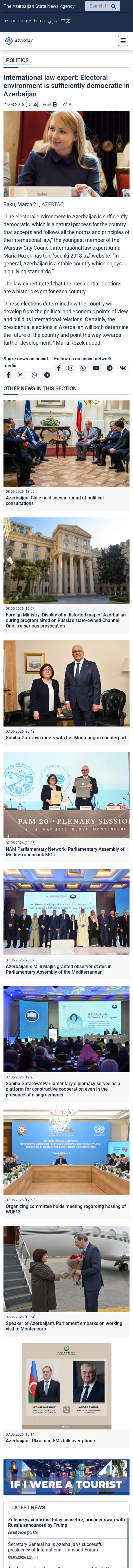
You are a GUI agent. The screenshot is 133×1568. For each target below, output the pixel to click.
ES (42, 21)
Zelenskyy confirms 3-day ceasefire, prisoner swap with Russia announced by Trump (66, 1522)
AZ (5, 21)
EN (20, 21)
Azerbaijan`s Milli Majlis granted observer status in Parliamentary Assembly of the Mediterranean (59, 969)
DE (28, 21)
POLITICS (17, 60)
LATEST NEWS (28, 1507)
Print (50, 104)
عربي (53, 21)
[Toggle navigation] (121, 41)
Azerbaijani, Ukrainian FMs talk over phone (50, 1440)
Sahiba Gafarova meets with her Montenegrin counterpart (66, 737)
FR (35, 21)
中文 (65, 21)
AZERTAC (52, 204)
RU (13, 21)
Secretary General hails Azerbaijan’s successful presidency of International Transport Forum (56, 1547)
